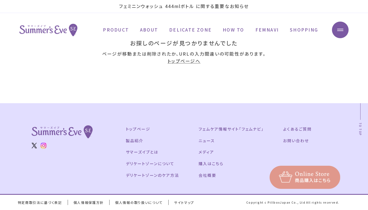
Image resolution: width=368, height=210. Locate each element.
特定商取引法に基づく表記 (40, 202)
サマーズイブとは (142, 152)
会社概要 (207, 175)
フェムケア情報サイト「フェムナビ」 (231, 129)
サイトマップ (184, 202)
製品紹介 (135, 140)
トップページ (138, 129)
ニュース (207, 140)
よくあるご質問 (297, 129)
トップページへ (184, 61)
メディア (206, 152)
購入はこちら (211, 163)
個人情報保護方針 (88, 202)
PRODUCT (116, 30)
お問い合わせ (296, 140)
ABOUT (149, 30)
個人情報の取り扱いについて (139, 202)
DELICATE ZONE (190, 30)
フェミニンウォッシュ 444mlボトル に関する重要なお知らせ (184, 6)
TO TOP (360, 129)
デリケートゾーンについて (150, 163)
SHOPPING (304, 30)
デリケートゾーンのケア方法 (152, 175)
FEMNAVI (267, 30)
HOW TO (233, 30)
